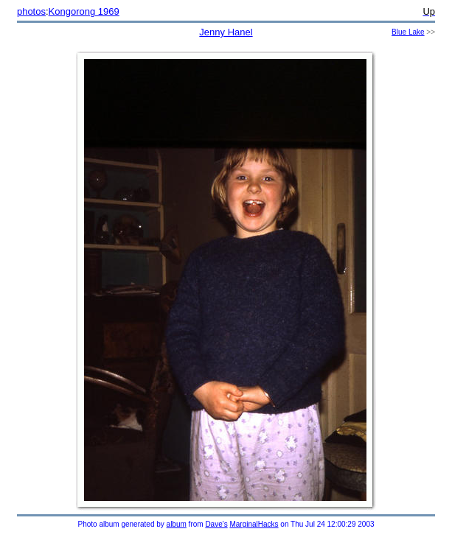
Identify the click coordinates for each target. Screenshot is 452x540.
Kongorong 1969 (84, 11)
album (177, 524)
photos (31, 11)
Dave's (216, 524)
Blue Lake (408, 32)
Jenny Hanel (225, 32)
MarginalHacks (253, 524)
